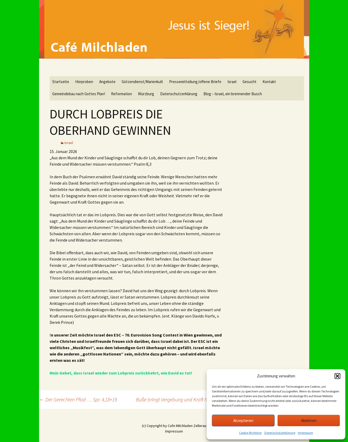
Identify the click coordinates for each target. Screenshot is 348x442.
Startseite (60, 81)
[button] (337, 376)
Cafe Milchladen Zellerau (187, 425)
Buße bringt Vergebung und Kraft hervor (180, 399)
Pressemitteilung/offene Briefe (195, 81)
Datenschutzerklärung (279, 433)
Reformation (121, 93)
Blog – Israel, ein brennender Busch (232, 93)
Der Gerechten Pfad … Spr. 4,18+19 (78, 399)
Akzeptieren (243, 420)
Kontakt (269, 81)
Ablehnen (309, 420)
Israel (231, 81)
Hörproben (84, 81)
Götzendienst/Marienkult (142, 81)
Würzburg (146, 93)
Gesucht (249, 81)
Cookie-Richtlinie (250, 433)
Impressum (305, 433)
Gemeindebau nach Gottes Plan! (78, 93)
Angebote (107, 81)
